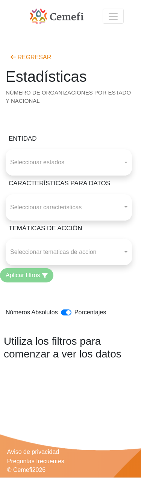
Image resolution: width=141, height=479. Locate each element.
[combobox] (69, 162)
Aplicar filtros (27, 275)
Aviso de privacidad (33, 452)
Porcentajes (90, 312)
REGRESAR (31, 57)
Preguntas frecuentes (35, 461)
